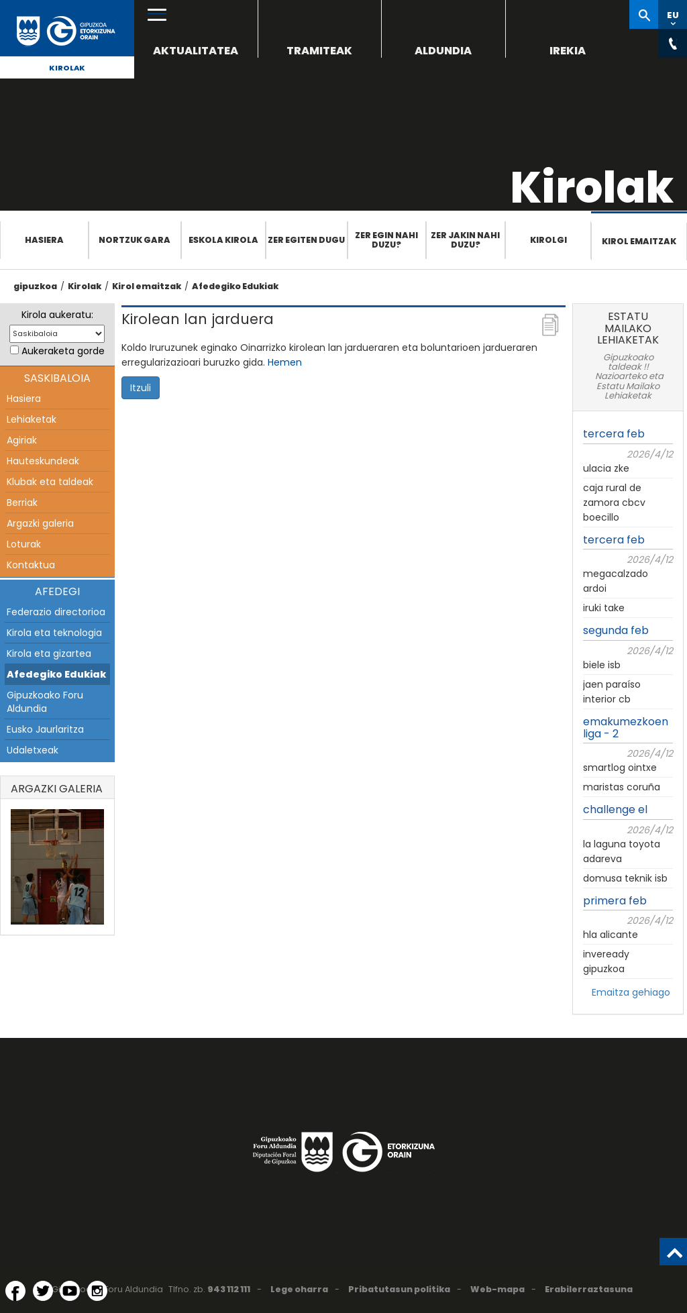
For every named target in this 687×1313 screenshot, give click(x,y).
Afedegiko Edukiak (235, 286)
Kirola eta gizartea (49, 653)
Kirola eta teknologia (54, 632)
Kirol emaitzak (639, 241)
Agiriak (22, 440)
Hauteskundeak (43, 461)
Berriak (22, 502)
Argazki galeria (40, 523)
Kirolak (67, 67)
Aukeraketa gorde (63, 351)
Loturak (24, 544)
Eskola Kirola (223, 240)
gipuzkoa (35, 286)
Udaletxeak (32, 750)
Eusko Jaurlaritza (45, 729)
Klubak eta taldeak (50, 481)
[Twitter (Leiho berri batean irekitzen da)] (43, 1291)
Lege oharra (299, 1289)
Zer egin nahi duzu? (386, 239)
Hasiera (44, 240)
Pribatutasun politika (399, 1289)
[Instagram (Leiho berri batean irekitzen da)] (97, 1291)
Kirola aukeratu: (57, 314)
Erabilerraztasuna (589, 1289)
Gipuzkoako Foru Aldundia (45, 701)
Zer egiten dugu (306, 240)
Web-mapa (497, 1289)
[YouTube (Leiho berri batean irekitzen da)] (70, 1291)
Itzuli (140, 388)
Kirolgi (548, 240)
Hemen (285, 362)
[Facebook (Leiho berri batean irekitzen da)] (15, 1291)
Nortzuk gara (134, 240)
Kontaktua (31, 565)
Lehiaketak (31, 419)
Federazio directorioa (56, 612)
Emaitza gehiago (631, 992)
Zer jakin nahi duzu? (465, 239)
